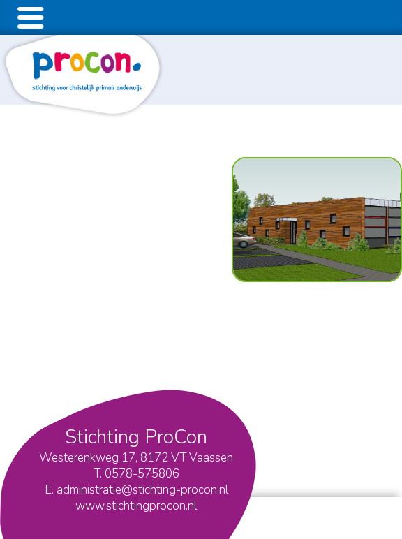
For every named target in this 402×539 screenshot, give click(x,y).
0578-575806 (142, 474)
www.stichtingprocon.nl (136, 506)
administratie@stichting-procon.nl (142, 490)
